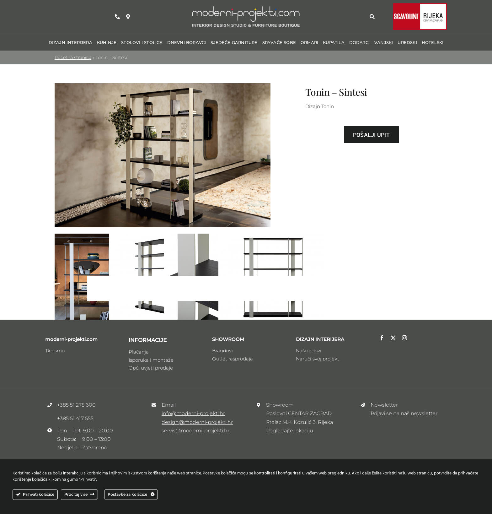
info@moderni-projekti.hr (193, 413)
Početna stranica (73, 57)
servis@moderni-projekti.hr (195, 431)
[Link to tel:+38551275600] (117, 16)
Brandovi (222, 351)
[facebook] (381, 337)
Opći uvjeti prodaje (151, 368)
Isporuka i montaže (151, 360)
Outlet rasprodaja (232, 359)
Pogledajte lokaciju (289, 431)
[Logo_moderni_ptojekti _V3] (246, 7)
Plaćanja (139, 352)
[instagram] (404, 337)
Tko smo (55, 351)
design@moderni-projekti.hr (197, 422)
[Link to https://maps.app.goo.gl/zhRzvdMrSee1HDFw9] (128, 16)
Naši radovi (308, 351)
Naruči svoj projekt (317, 359)
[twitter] (393, 337)
